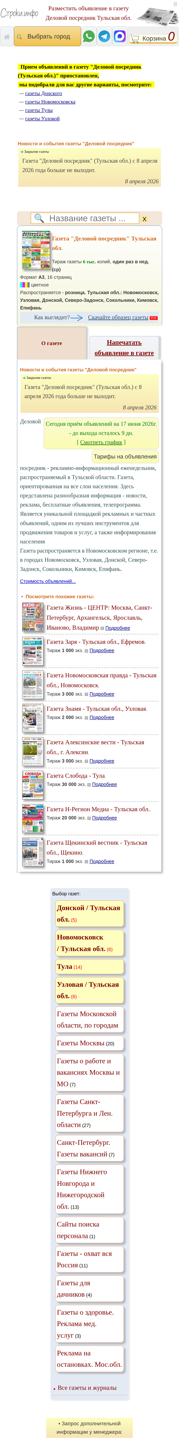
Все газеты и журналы (87, 1387)
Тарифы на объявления (125, 456)
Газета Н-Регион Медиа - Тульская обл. (98, 809)
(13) (82, 1189)
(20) (85, 1043)
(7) (88, 1072)
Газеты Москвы (81, 1043)
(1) (78, 1229)
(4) (74, 1288)
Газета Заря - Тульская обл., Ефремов (96, 641)
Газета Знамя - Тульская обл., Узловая (96, 708)
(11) (84, 1259)
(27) (85, 1113)
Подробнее (117, 628)
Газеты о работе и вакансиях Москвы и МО (88, 1072)
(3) (85, 1323)
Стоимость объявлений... (48, 581)
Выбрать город (47, 36)
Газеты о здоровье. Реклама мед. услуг (85, 1323)
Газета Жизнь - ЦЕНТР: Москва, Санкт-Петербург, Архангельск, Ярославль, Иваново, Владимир (99, 617)
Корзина (153, 38)
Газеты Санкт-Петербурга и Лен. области (85, 1113)
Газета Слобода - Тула (76, 775)
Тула (64, 966)
